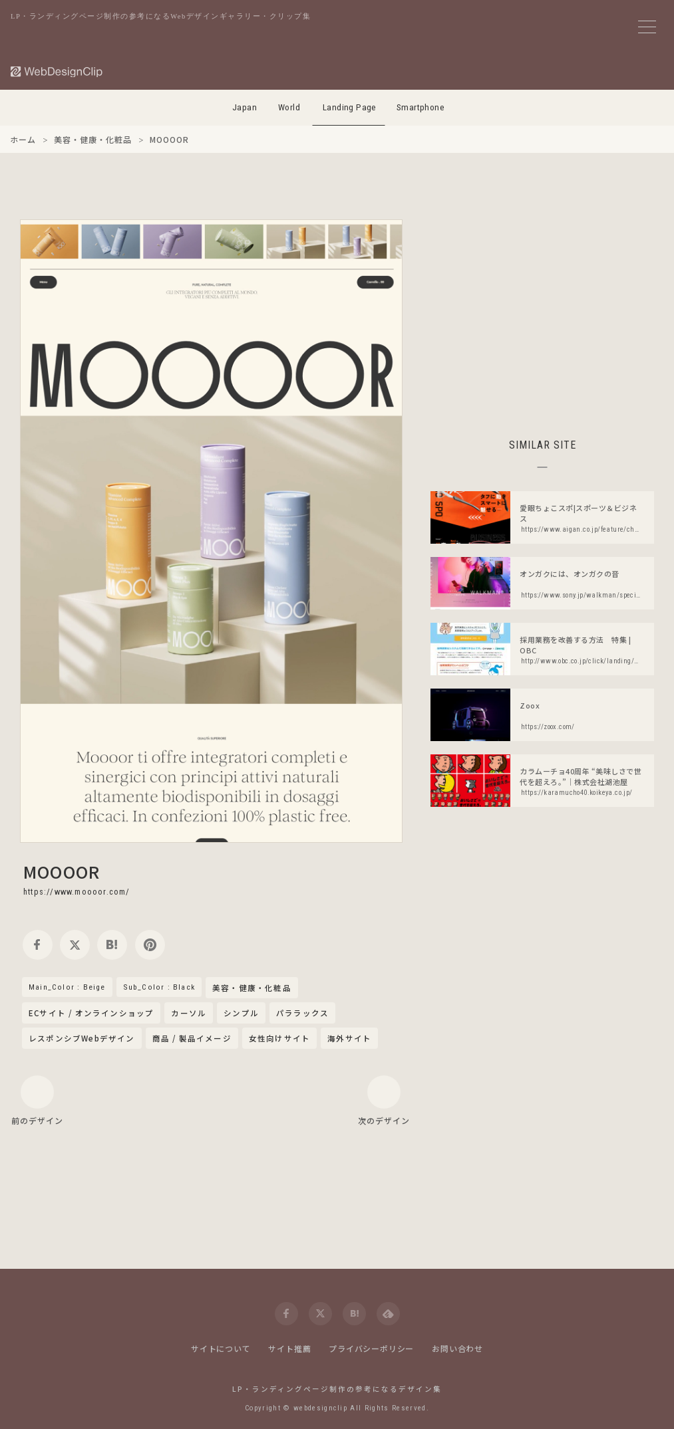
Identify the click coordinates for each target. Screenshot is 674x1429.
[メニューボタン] (647, 27)
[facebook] (38, 945)
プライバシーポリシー (371, 1348)
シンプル (241, 1013)
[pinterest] (150, 945)
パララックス (302, 1013)
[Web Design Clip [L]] (57, 71)
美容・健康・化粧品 (251, 988)
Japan (244, 107)
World (289, 107)
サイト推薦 (289, 1348)
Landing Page (350, 107)
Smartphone (420, 107)
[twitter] (75, 945)
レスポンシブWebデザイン (82, 1038)
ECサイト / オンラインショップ (91, 1013)
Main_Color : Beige (67, 987)
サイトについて (221, 1348)
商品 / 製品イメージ (192, 1038)
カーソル (188, 1013)
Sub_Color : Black (159, 987)
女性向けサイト (279, 1038)
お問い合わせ (457, 1348)
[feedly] (388, 1313)
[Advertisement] (542, 312)
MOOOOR (61, 871)
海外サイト (349, 1038)
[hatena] (112, 945)
